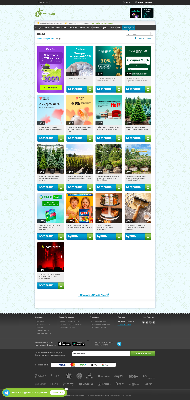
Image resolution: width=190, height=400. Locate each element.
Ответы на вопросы (43, 333)
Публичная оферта (98, 327)
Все (36, 27)
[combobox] (139, 34)
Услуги (96, 27)
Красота (46, 27)
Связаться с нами (124, 324)
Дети (119, 27)
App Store (64, 344)
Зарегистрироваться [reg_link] (145, 2)
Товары (82, 27)
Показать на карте (144, 38)
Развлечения (56, 27)
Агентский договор (98, 321)
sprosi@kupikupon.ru (126, 321)
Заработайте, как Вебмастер (71, 324)
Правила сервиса (42, 330)
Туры (89, 27)
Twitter (150, 322)
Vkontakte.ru (147, 322)
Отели (113, 27)
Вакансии (39, 327)
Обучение (73, 27)
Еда (40, 27)
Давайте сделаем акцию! (69, 321)
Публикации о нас (43, 324)
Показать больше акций (93, 294)
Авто (65, 27)
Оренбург (41, 2)
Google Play (78, 344)
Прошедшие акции (67, 327)
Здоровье (104, 27)
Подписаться (58, 392)
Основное (40, 321)
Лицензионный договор (100, 324)
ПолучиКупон (128, 27)
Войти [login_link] (128, 2)
